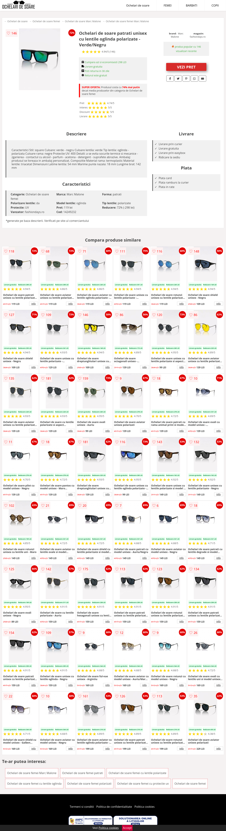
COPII (215, 5)
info (33, 303)
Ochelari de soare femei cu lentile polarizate (137, 773)
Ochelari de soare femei (46, 21)
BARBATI (191, 5)
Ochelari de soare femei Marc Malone (127, 21)
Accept (127, 828)
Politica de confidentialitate (114, 807)
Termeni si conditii (82, 807)
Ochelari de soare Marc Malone (83, 21)
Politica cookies (145, 807)
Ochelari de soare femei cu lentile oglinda (34, 784)
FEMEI (168, 5)
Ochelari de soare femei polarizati (89, 784)
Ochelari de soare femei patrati (82, 773)
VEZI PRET (186, 66)
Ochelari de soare (137, 5)
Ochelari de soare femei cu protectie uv (143, 784)
